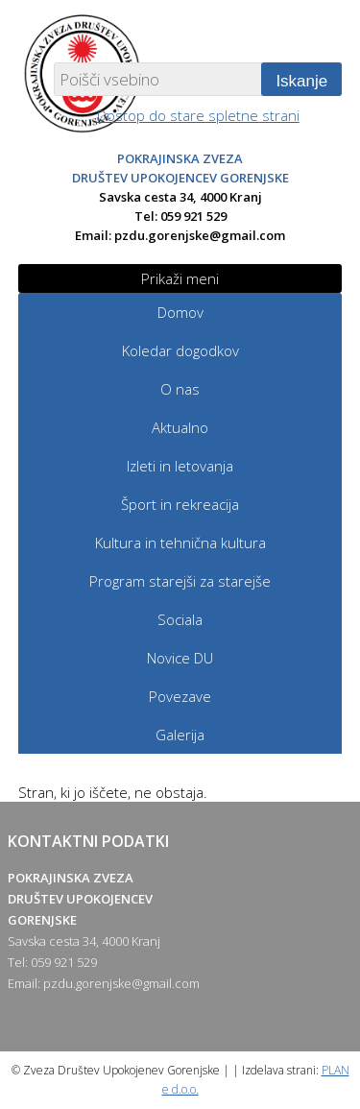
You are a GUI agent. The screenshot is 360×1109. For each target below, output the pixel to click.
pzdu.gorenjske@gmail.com (199, 235)
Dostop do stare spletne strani (198, 115)
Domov (180, 312)
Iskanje (301, 81)
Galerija (180, 734)
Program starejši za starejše (180, 581)
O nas (180, 388)
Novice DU (180, 657)
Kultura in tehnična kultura (180, 542)
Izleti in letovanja (180, 465)
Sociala (180, 619)
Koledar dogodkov (180, 350)
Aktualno (180, 427)
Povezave (180, 696)
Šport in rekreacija (180, 504)
